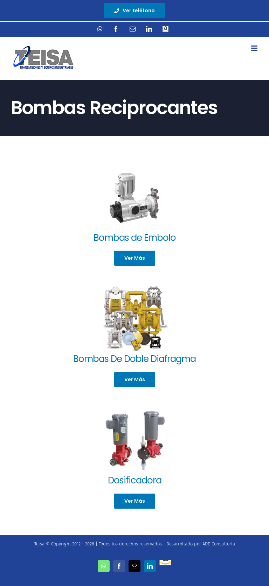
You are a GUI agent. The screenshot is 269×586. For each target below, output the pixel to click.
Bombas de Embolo (135, 237)
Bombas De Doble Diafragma (134, 359)
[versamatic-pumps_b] (134, 286)
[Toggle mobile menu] (254, 48)
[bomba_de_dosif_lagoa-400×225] (134, 165)
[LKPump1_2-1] (134, 407)
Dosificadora (134, 480)
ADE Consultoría (218, 543)
